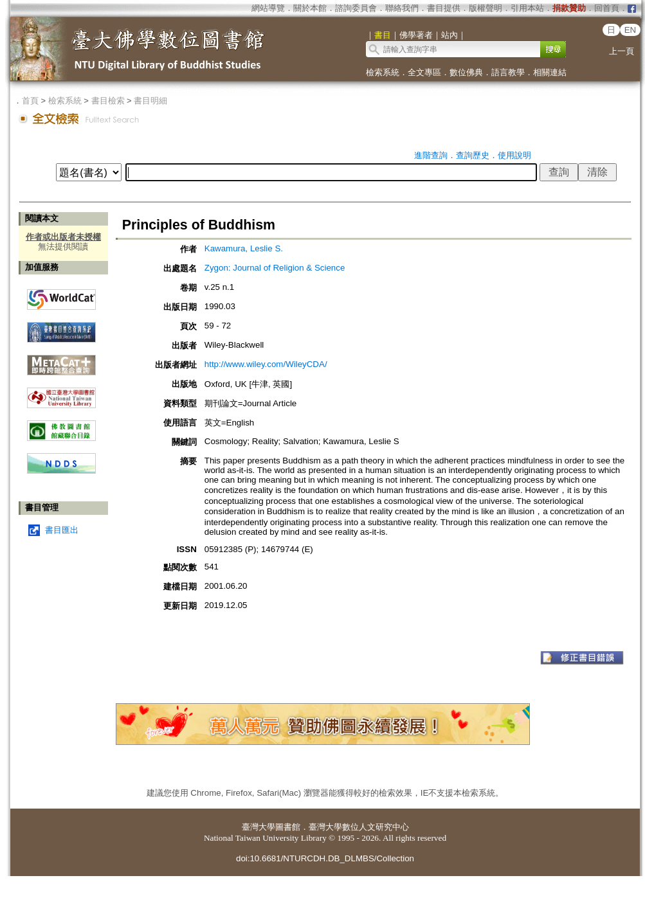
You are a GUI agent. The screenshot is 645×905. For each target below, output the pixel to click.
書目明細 (150, 100)
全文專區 (424, 72)
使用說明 (514, 155)
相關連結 (550, 72)
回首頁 (606, 8)
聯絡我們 (402, 8)
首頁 (30, 100)
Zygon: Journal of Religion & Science (274, 268)
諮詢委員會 (356, 8)
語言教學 (508, 72)
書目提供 (443, 8)
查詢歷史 (472, 155)
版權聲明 (485, 8)
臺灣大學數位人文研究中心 (359, 827)
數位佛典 (466, 72)
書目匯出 (61, 530)
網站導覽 (268, 8)
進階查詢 (431, 155)
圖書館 (287, 827)
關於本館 (310, 8)
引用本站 (527, 8)
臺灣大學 (258, 827)
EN (630, 30)
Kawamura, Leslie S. (243, 248)
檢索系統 (382, 72)
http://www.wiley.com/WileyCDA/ (265, 364)
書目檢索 (108, 100)
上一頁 (621, 51)
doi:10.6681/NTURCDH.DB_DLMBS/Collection (325, 858)
